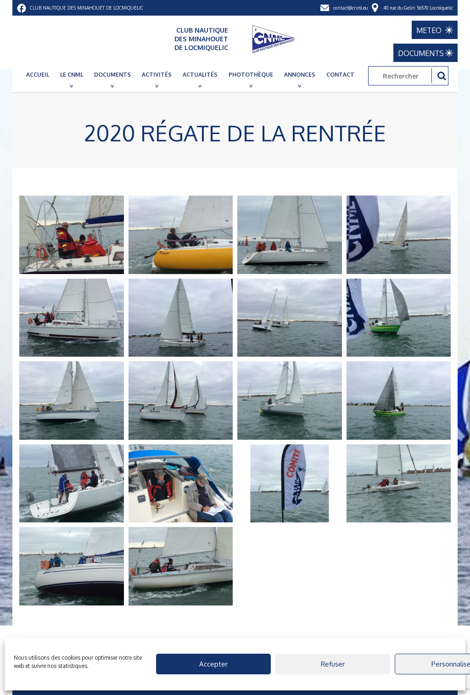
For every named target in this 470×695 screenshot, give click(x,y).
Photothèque (251, 74)
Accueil (37, 74)
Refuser (333, 664)
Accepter (213, 664)
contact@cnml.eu (350, 8)
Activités (157, 74)
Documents (112, 74)
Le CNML (71, 74)
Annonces (299, 74)
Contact (340, 74)
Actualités (200, 74)
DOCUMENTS (421, 53)
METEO (429, 30)
